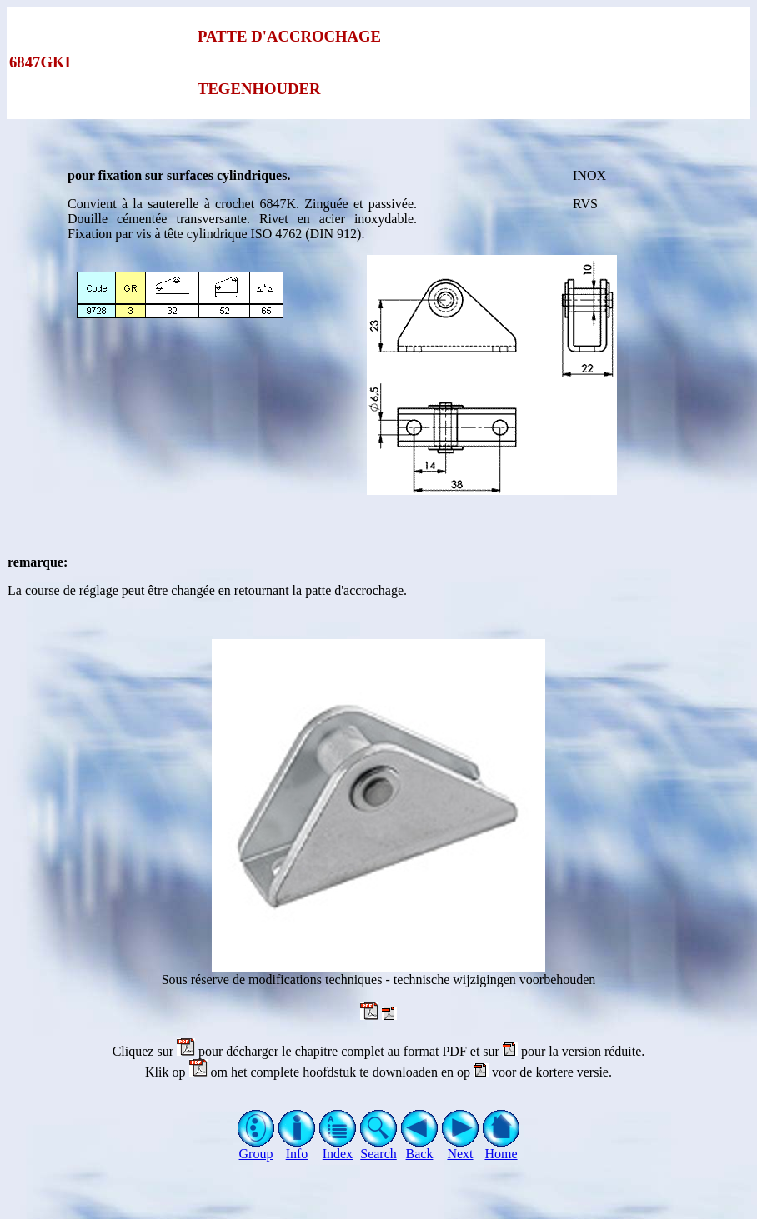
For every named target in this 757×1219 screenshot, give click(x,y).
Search (379, 1148)
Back (420, 1148)
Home (501, 1148)
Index (338, 1148)
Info (297, 1148)
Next (460, 1148)
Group (256, 1148)
